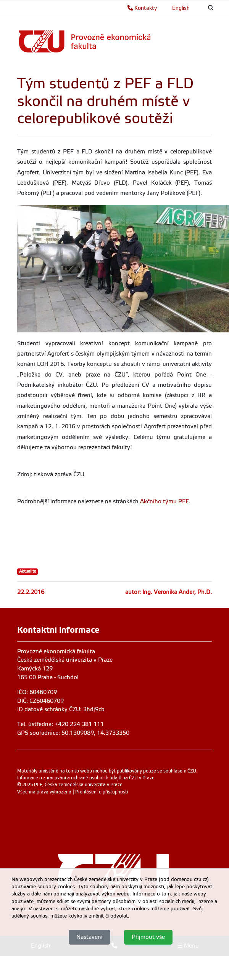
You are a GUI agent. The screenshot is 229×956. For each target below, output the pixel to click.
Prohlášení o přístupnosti (101, 792)
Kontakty (142, 8)
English (181, 8)
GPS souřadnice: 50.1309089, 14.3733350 (73, 733)
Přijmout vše (148, 937)
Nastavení (89, 937)
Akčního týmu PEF (164, 501)
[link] (112, 41)
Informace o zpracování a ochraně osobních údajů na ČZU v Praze (86, 777)
